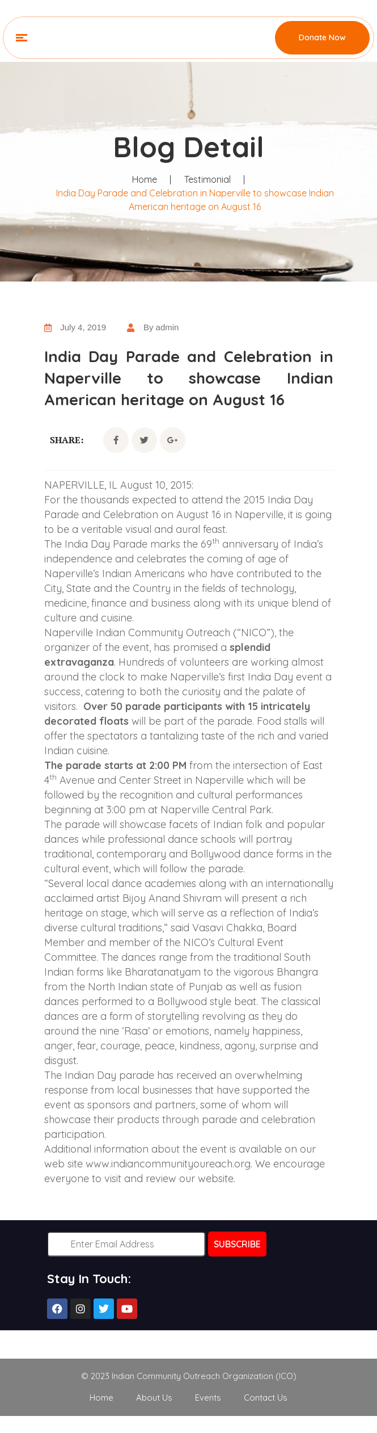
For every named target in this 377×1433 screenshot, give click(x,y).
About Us (154, 1397)
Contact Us (265, 1397)
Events (208, 1397)
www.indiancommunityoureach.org (168, 1163)
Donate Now (322, 37)
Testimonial (207, 179)
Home (144, 179)
